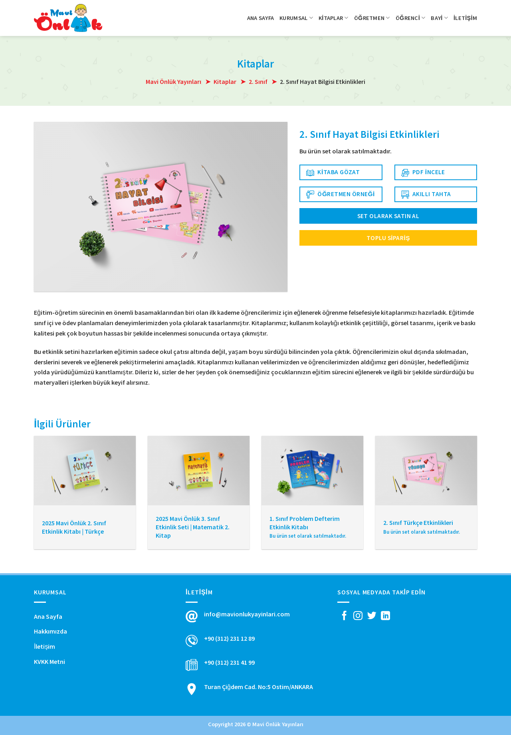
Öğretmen (372, 18)
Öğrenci (411, 18)
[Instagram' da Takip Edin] (357, 616)
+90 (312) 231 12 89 (229, 638)
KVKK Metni (49, 661)
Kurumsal (296, 18)
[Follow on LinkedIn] (385, 616)
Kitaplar (334, 18)
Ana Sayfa (260, 18)
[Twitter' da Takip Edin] (371, 616)
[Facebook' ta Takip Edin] (344, 616)
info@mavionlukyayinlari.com (247, 614)
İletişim (465, 18)
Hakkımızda (50, 631)
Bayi (439, 18)
